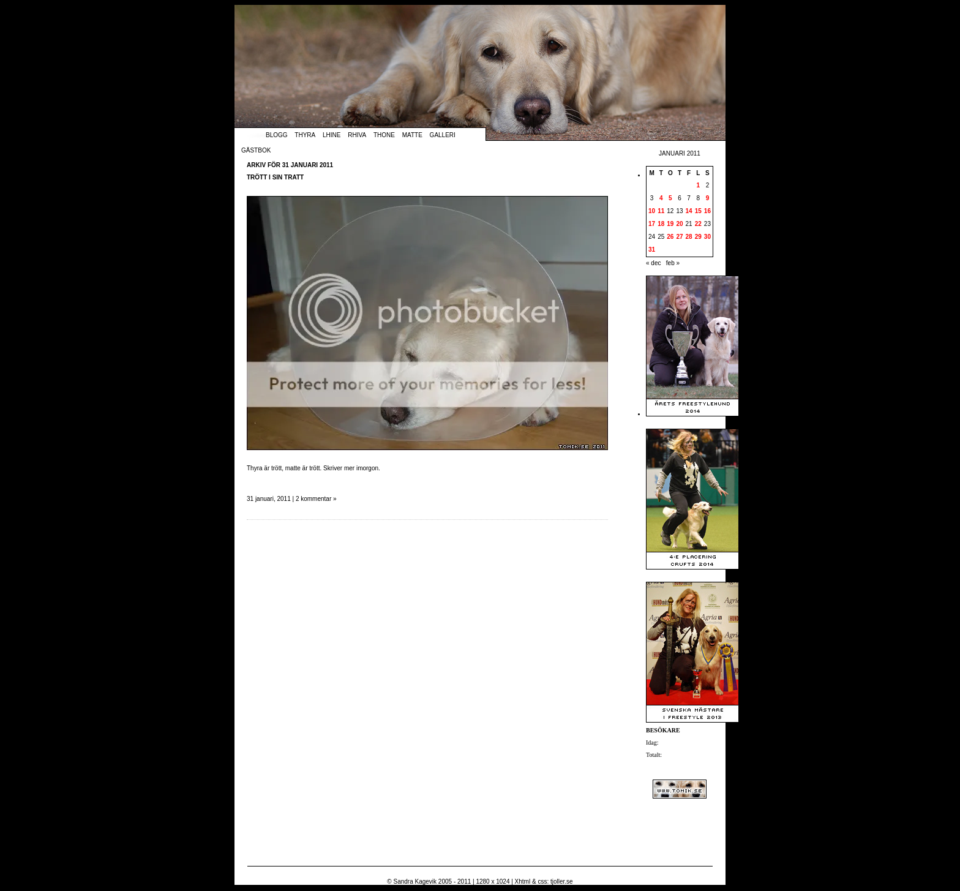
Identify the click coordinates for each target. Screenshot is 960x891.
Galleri (443, 135)
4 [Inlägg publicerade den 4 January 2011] (661, 198)
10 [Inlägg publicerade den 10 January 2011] (651, 211)
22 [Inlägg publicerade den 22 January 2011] (698, 223)
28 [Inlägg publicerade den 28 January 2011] (689, 236)
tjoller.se (561, 881)
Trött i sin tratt (275, 177)
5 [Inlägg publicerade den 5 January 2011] (670, 198)
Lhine (331, 135)
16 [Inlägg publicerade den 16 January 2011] (707, 211)
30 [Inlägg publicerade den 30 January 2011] (707, 236)
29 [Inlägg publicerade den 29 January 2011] (698, 236)
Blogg (277, 135)
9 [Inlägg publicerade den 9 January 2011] (708, 198)
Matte (412, 135)
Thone (384, 135)
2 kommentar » (316, 498)
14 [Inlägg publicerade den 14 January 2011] (689, 211)
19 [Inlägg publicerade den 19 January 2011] (670, 223)
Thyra (304, 135)
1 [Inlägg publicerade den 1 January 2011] (698, 185)
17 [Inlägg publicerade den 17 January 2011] (651, 223)
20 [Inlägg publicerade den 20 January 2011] (679, 223)
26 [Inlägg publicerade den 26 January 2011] (670, 236)
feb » (673, 263)
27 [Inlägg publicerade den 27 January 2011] (679, 236)
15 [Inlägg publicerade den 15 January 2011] (698, 211)
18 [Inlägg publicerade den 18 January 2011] (661, 223)
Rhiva (357, 135)
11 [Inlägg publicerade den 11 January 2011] (661, 211)
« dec (653, 263)
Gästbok (256, 150)
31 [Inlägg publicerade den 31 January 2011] (651, 249)
